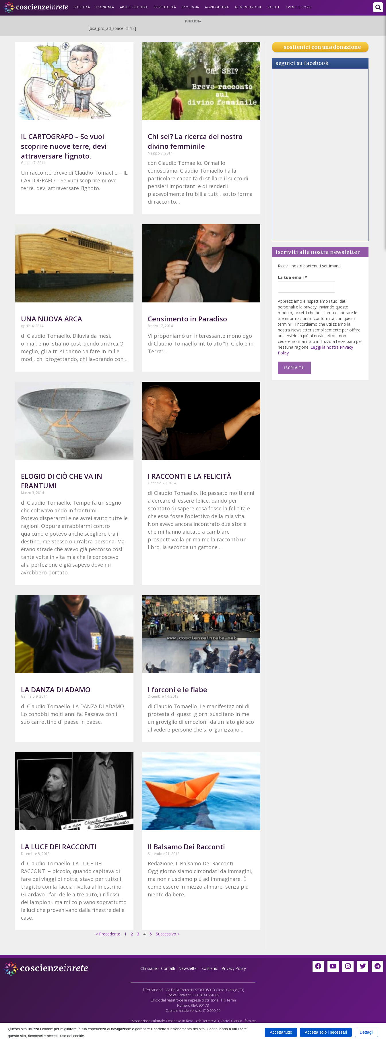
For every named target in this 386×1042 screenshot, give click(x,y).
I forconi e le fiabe (177, 689)
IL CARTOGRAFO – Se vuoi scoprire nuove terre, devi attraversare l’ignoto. (64, 146)
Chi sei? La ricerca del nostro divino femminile (195, 141)
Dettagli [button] (366, 1032)
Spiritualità (165, 7)
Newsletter (188, 968)
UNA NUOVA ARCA (51, 318)
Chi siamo (148, 968)
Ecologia (190, 7)
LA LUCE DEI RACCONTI (58, 846)
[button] (378, 7)
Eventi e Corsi (298, 7)
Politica (82, 7)
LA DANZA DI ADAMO (55, 689)
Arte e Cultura (134, 7)
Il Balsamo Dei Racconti (186, 846)
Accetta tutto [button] (281, 1032)
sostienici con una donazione (322, 47)
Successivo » (167, 934)
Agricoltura (217, 7)
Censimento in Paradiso (187, 318)
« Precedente (108, 934)
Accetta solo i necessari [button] (326, 1032)
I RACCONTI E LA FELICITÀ (189, 476)
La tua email (292, 277)
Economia (105, 7)
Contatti (166, 968)
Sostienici (210, 968)
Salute (273, 7)
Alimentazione (248, 7)
